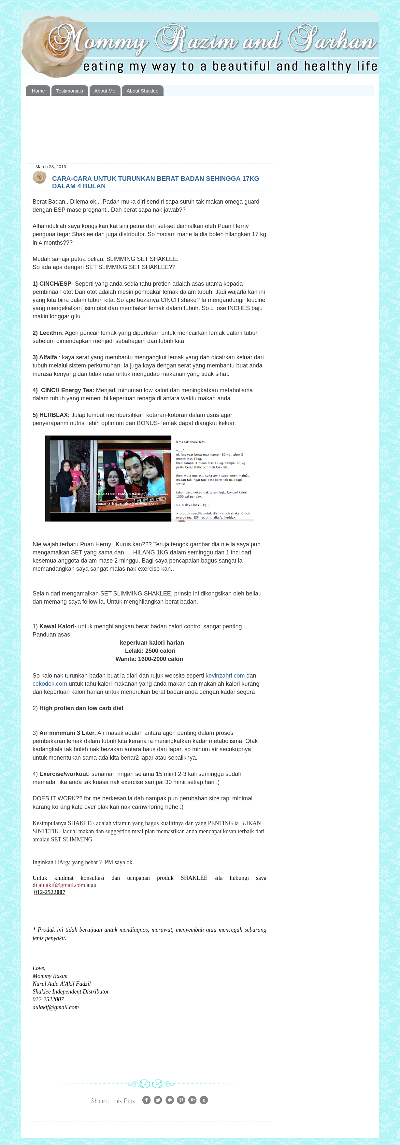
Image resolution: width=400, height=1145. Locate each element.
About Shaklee (143, 90)
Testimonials (69, 90)
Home (38, 90)
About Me (104, 90)
